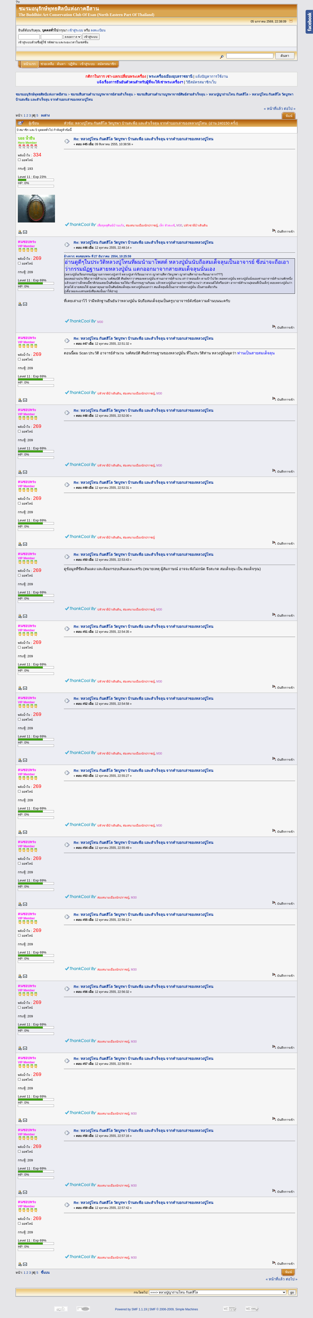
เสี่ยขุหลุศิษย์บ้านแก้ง (110, 225)
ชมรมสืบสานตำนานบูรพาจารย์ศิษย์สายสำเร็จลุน (171, 94)
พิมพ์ (289, 116)
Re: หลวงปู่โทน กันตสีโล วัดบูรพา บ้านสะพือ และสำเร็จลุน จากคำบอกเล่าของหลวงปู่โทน (143, 139)
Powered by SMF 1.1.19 (131, 1309)
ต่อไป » (289, 109)
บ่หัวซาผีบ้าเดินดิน (196, 225)
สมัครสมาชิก (107, 64)
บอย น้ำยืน (26, 138)
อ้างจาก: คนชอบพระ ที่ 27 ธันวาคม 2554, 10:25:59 (97, 256)
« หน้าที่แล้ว (273, 109)
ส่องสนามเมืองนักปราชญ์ (142, 225)
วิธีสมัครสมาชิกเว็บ (201, 82)
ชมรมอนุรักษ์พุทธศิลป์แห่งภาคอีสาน (41, 94)
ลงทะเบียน (98, 30)
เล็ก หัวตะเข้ (167, 225)
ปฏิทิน (72, 64)
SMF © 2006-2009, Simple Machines (173, 1309)
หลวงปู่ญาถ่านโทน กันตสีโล (228, 94)
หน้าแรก (30, 64)
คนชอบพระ (27, 242)
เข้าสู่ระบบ (75, 30)
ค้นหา (61, 64)
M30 (179, 225)
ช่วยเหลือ (47, 64)
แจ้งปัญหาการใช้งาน (211, 76)
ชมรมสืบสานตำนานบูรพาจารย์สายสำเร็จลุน (102, 94)
